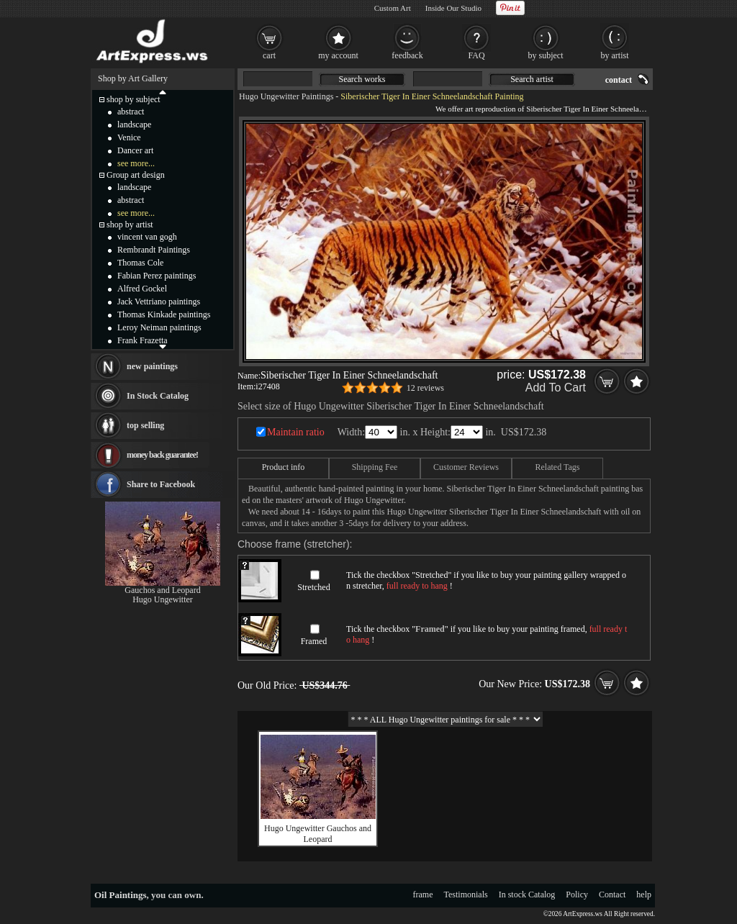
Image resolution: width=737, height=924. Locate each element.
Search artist (531, 79)
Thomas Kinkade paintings (163, 314)
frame (423, 894)
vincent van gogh (147, 237)
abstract (130, 112)
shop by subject (133, 99)
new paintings (152, 366)
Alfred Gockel (142, 289)
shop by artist (130, 224)
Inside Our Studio (453, 8)
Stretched (313, 587)
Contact (612, 894)
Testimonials (466, 894)
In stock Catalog (527, 894)
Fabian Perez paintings (156, 276)
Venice (129, 137)
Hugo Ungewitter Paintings (286, 96)
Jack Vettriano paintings (158, 301)
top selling (145, 425)
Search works (362, 79)
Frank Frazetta (142, 340)
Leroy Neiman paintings (159, 327)
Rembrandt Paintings (153, 250)
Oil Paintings (120, 894)
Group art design (136, 175)
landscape (134, 124)
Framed (314, 641)
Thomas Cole (140, 263)
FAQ (476, 55)
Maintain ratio (296, 432)
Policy (577, 894)
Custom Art (392, 8)
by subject (546, 55)
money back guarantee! (162, 455)
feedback (407, 55)
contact (618, 80)
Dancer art (135, 150)
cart (269, 55)
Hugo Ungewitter (162, 599)
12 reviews (425, 388)
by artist (615, 55)
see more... (136, 163)
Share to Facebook (161, 484)
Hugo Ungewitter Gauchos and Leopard (317, 833)
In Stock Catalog (158, 396)
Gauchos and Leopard (162, 590)
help (643, 894)
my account (338, 55)
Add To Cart (555, 387)
